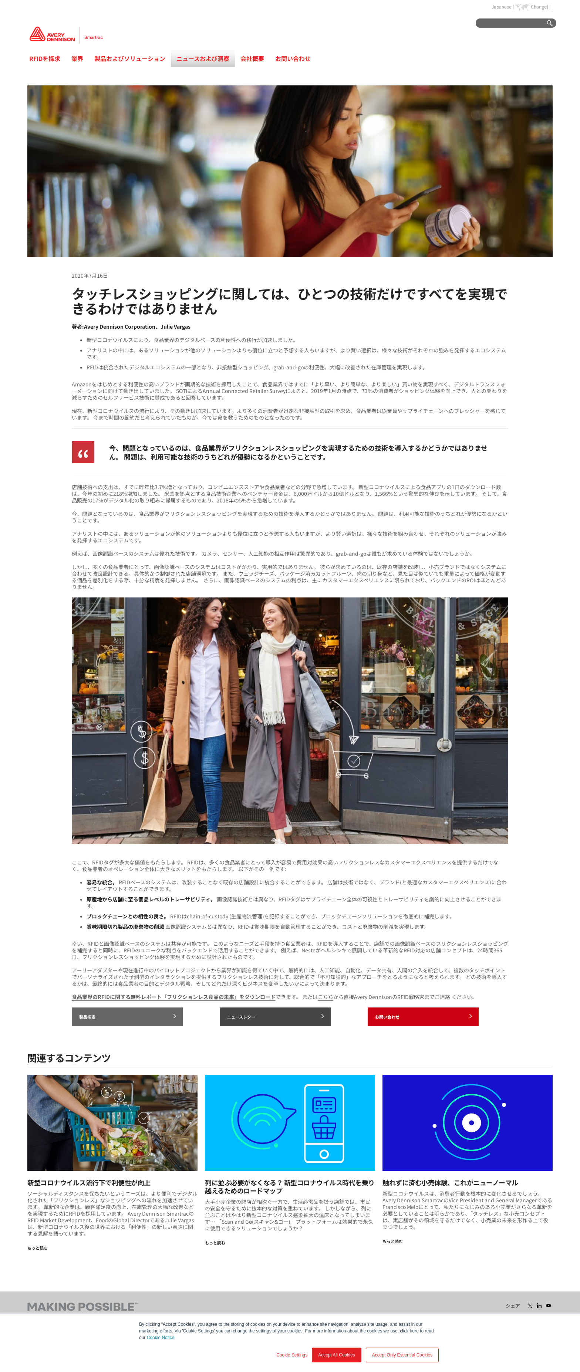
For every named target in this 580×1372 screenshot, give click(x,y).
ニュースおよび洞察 (202, 58)
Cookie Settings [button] (291, 1355)
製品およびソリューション (129, 58)
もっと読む (37, 1248)
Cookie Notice (161, 1337)
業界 (77, 58)
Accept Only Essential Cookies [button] (402, 1355)
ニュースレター (275, 1016)
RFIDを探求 (44, 58)
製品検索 (127, 1016)
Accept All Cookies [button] (336, 1355)
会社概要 (252, 58)
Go (546, 23)
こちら (325, 996)
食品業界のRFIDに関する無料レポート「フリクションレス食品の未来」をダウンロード (174, 996)
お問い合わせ (293, 58)
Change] (539, 7)
